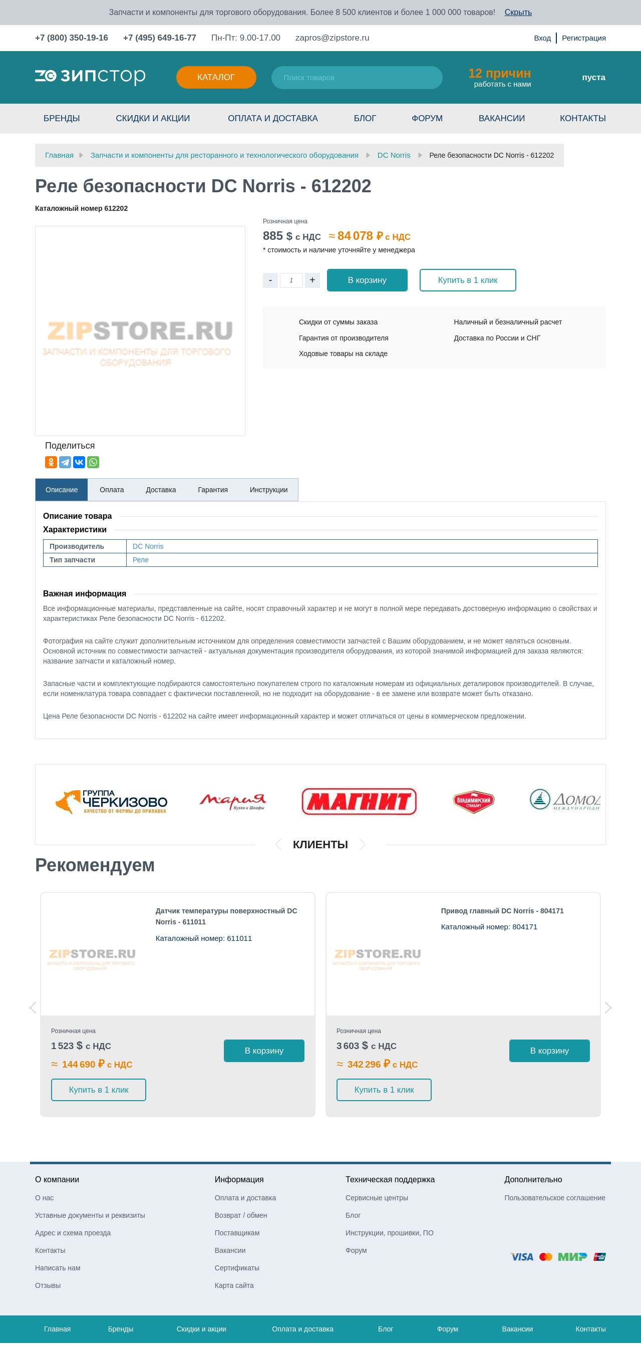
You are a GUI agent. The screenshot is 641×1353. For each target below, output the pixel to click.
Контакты (583, 118)
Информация (239, 1147)
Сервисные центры (377, 1165)
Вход (542, 38)
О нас (44, 1165)
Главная (57, 1296)
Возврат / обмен (241, 1183)
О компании (57, 1147)
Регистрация (584, 38)
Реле (141, 560)
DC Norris (148, 546)
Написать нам (58, 1235)
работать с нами (499, 77)
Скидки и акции (153, 118)
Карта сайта (234, 1253)
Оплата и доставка (273, 118)
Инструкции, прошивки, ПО (390, 1200)
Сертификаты (237, 1235)
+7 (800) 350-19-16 (71, 38)
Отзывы (48, 1253)
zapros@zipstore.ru (332, 38)
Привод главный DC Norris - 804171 (502, 911)
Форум (427, 118)
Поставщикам (237, 1200)
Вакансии (502, 118)
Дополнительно (533, 1147)
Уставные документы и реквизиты (90, 1183)
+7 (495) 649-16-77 (159, 38)
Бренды (62, 118)
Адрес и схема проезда (73, 1200)
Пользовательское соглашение (554, 1165)
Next (608, 991)
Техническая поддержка (390, 1147)
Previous (33, 991)
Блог (365, 118)
